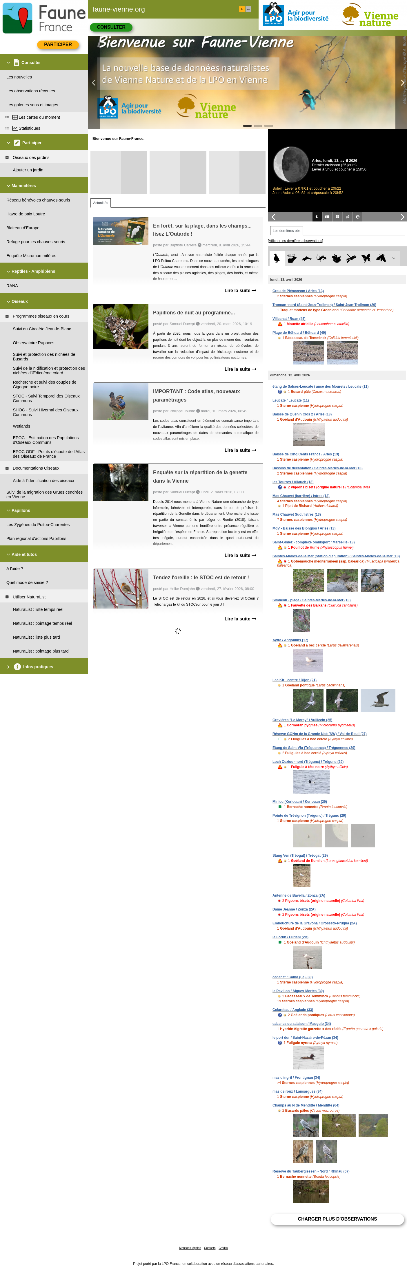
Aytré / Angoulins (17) (290, 640)
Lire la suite (240, 290)
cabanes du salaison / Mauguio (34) (301, 1024)
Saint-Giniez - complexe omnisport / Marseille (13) (313, 542)
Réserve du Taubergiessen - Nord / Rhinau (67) (311, 1171)
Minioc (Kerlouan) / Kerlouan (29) (299, 802)
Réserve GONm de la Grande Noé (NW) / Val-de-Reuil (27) (319, 734)
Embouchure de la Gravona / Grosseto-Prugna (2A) (314, 923)
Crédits (223, 1248)
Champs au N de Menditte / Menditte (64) (305, 1105)
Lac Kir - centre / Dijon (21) (294, 680)
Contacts (209, 1248)
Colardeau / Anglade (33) (292, 1010)
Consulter (111, 27)
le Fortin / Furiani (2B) (290, 937)
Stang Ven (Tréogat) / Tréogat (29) (300, 855)
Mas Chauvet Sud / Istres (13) (296, 514)
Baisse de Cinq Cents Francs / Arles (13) (305, 454)
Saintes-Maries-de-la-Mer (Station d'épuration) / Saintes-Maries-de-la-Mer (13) (336, 556)
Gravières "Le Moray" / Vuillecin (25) (302, 720)
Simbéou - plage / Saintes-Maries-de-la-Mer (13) (311, 600)
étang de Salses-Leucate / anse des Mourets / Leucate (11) (320, 386)
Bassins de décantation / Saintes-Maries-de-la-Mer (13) (317, 468)
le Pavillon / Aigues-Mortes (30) (298, 991)
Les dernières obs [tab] (286, 231)
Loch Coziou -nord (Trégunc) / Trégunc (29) (308, 762)
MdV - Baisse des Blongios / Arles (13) (304, 528)
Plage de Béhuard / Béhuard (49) (299, 333)
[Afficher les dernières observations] (295, 241)
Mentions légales (190, 1248)
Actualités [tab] (100, 203)
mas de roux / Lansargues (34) (297, 1091)
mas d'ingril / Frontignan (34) (296, 1078)
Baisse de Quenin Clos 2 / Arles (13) (302, 414)
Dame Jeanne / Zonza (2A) (294, 909)
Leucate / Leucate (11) (290, 400)
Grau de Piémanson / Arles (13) (298, 291)
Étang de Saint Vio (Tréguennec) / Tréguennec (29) (313, 748)
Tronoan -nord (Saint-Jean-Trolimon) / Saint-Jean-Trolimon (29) (324, 305)
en (248, 9)
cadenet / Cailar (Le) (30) (292, 977)
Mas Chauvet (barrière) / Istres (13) (301, 496)
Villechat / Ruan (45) (289, 319)
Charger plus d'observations (337, 1219)
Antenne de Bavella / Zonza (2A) (298, 895)
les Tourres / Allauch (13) (292, 482)
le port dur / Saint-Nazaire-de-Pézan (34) (305, 1038)
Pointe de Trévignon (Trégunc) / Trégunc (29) (309, 816)
